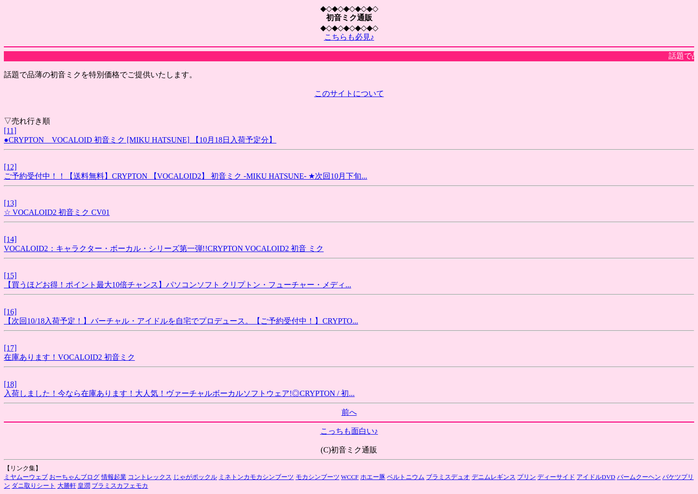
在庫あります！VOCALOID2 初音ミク (69, 357)
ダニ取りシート (33, 485)
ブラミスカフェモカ (120, 485)
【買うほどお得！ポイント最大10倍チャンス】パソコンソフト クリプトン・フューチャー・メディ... (177, 285)
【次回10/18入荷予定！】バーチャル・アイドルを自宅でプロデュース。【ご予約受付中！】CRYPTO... (181, 321)
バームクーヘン (639, 476)
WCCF (350, 476)
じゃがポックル (195, 476)
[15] (10, 275)
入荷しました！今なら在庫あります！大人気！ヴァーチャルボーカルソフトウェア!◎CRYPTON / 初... (179, 393)
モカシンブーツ (318, 476)
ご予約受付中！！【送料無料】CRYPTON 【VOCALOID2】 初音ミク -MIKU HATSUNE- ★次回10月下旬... (185, 176)
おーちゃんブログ (74, 476)
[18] (10, 384)
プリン (526, 476)
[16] (10, 312)
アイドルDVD (595, 476)
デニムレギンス (494, 476)
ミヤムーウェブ (26, 476)
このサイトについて (349, 93)
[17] (10, 348)
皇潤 (84, 485)
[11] (10, 131)
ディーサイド (556, 476)
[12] (10, 167)
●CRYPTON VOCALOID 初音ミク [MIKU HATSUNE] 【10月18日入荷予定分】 (140, 140)
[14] (10, 239)
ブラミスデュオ (448, 476)
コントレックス (150, 476)
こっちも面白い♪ (349, 431)
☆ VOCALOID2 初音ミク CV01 (56, 212)
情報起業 (113, 476)
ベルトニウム (405, 476)
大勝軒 (66, 485)
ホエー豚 (372, 476)
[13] (10, 203)
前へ (349, 412)
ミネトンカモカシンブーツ (256, 476)
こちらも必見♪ (349, 37)
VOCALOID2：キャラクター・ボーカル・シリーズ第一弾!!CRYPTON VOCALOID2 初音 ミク (164, 248)
